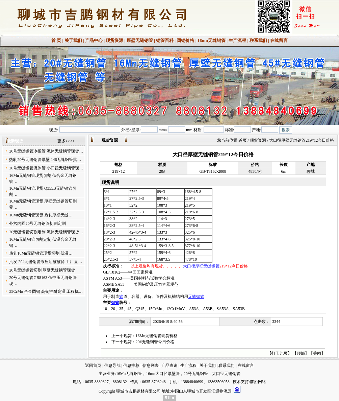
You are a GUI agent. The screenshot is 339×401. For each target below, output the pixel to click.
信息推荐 (131, 365)
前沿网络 (258, 381)
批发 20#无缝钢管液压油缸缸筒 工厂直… (45, 261)
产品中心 (94, 40)
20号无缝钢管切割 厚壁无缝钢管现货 (42, 270)
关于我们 (73, 40)
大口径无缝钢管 (226, 373)
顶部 (301, 353)
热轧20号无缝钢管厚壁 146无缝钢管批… (45, 159)
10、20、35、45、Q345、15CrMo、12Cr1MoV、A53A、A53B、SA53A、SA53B (174, 308)
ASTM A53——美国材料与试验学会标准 (139, 278)
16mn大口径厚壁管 (162, 373)
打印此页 (279, 353)
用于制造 (111, 296)
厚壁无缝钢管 (140, 40)
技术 (237, 381)
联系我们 (258, 40)
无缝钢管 (196, 296)
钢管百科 (165, 40)
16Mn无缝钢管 (129, 373)
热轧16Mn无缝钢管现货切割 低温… (41, 253)
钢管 (115, 302)
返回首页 (93, 365)
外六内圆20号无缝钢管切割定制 (37, 223)
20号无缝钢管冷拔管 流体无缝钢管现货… (46, 151)
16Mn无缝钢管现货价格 (157, 335)
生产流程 (237, 40)
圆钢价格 (185, 40)
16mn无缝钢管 (212, 40)
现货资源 (114, 40)
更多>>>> (66, 141)
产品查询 (169, 365)
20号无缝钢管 (196, 373)
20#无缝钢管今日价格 (155, 341)
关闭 (317, 353)
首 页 (56, 40)
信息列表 (150, 365)
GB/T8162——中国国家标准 (128, 272)
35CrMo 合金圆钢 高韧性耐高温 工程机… (46, 291)
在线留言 (279, 40)
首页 (243, 140)
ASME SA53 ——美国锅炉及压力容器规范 (140, 284)
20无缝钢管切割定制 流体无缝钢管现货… (46, 232)
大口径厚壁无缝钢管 (201, 266)
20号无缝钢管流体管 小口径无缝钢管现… (46, 168)
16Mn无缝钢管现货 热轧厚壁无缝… (41, 215)
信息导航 (112, 365)
